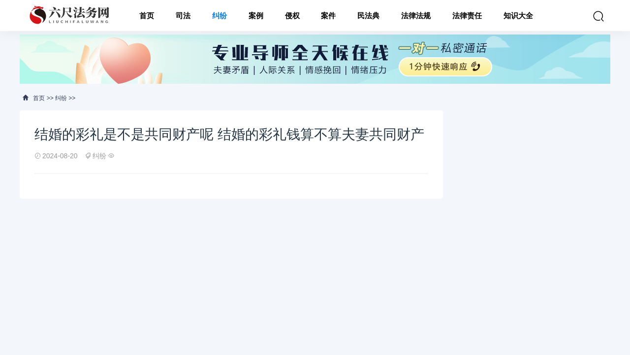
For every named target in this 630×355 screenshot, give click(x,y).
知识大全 (518, 15)
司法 (183, 15)
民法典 (368, 15)
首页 (146, 15)
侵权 (292, 15)
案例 (256, 15)
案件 (328, 15)
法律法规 (416, 15)
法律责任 (467, 15)
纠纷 (219, 15)
